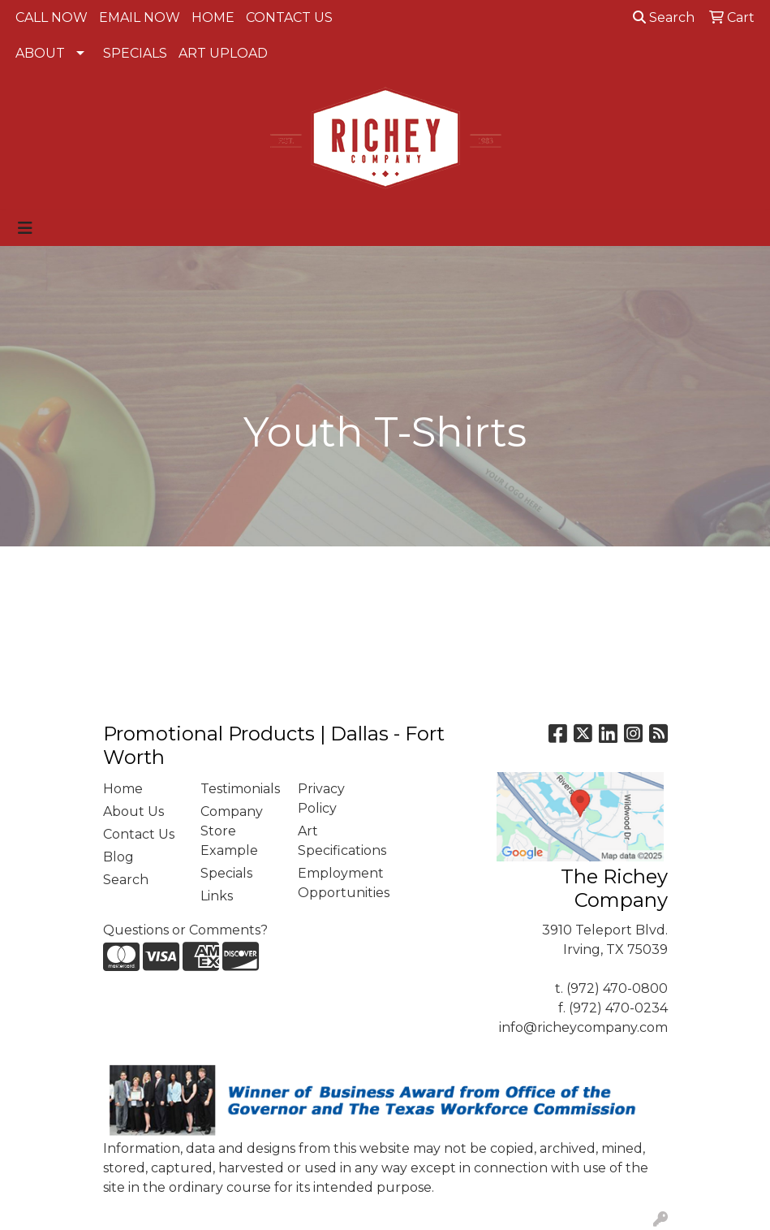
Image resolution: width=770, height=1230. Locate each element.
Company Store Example (231, 831)
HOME (212, 17)
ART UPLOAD (223, 53)
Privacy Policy (321, 798)
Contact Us (138, 834)
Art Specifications (337, 840)
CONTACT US (289, 17)
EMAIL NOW (139, 17)
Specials (226, 873)
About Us (133, 811)
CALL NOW (51, 17)
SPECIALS (135, 53)
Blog (118, 857)
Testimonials (239, 788)
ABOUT (40, 53)
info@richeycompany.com (583, 1027)
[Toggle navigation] (25, 228)
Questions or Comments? (185, 930)
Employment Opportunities (337, 882)
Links (216, 896)
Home (123, 788)
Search (664, 17)
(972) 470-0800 (617, 988)
